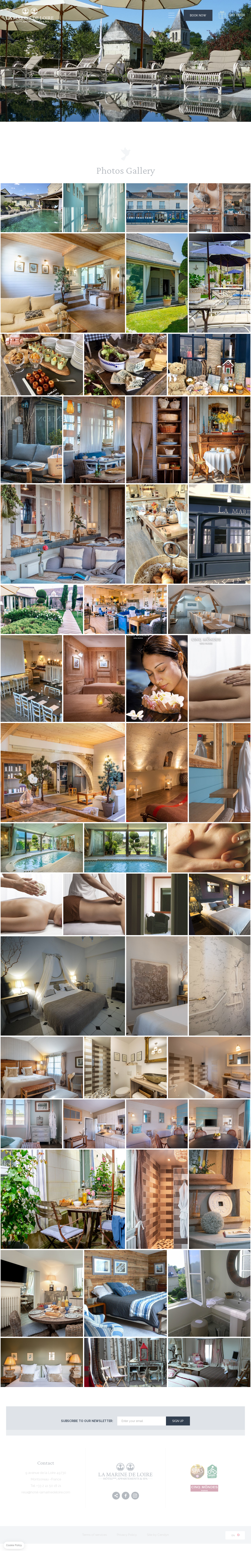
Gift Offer (237, 15)
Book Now (198, 15)
